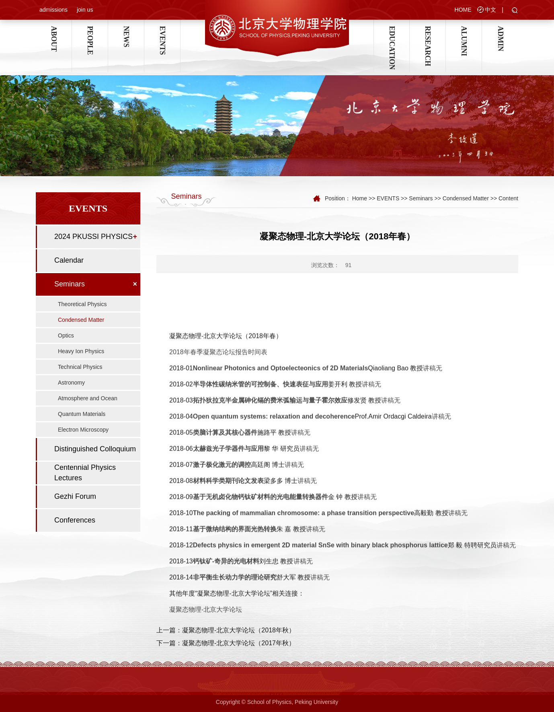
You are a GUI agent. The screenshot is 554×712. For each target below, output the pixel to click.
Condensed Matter (81, 320)
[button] (514, 10)
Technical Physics (80, 367)
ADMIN (500, 30)
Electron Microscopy (83, 429)
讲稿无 (432, 635)
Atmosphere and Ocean (87, 398)
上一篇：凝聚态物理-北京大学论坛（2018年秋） (225, 653)
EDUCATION (392, 30)
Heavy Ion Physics (81, 351)
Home (359, 198)
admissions (53, 9)
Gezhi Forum (75, 496)
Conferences (74, 520)
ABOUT (54, 30)
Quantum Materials (81, 414)
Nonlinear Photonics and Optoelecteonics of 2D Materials (280, 635)
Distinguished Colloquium (95, 449)
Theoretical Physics (82, 304)
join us (85, 9)
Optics (66, 335)
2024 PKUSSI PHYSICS (93, 237)
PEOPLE (90, 30)
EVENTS (162, 30)
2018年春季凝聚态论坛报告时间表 (218, 619)
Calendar (69, 260)
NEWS (126, 30)
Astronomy (71, 382)
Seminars (69, 284)
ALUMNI (464, 30)
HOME (463, 9)
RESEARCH (428, 30)
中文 (490, 9)
